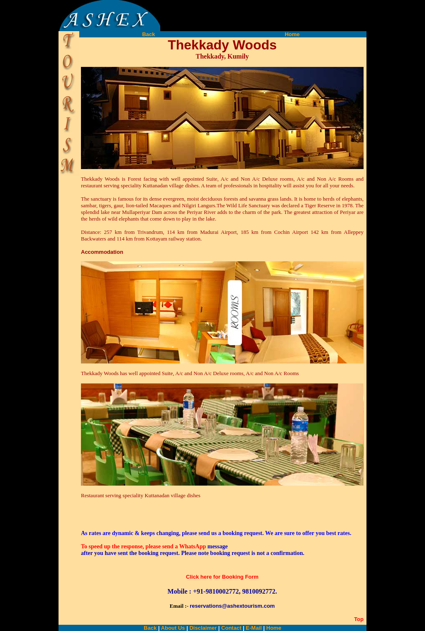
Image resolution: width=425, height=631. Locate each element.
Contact (230, 628)
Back (148, 34)
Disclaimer (203, 628)
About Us (173, 628)
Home (292, 34)
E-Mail (253, 628)
